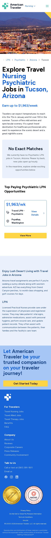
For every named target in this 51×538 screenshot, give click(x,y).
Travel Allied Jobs (12, 415)
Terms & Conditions (25, 517)
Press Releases (11, 451)
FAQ (6, 427)
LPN (8, 60)
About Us (9, 439)
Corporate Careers (13, 447)
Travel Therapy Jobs (14, 419)
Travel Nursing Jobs (14, 411)
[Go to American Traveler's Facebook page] (6, 477)
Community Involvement (16, 455)
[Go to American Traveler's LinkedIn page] (16, 477)
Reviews (8, 443)
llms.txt (25, 520)
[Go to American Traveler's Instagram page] (11, 477)
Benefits (8, 423)
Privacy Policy (25, 510)
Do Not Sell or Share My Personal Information (25, 514)
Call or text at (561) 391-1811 (18, 467)
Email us (8, 471)
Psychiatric (20, 60)
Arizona (33, 60)
